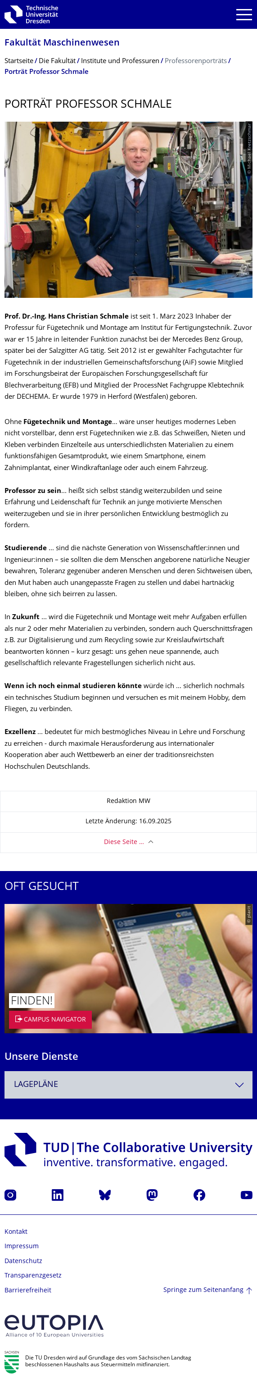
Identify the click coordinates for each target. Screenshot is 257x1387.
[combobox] (128, 1085)
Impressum (22, 1247)
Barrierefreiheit (28, 1291)
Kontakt (16, 1232)
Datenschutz (23, 1261)
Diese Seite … (124, 842)
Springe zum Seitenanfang (203, 1290)
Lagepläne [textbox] (36, 1085)
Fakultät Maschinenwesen (62, 43)
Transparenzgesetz (33, 1276)
